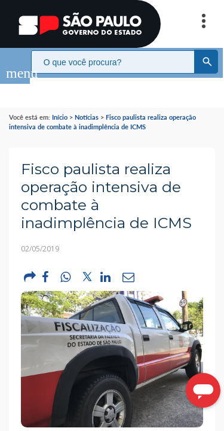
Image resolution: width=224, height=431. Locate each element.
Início (59, 105)
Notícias (87, 105)
